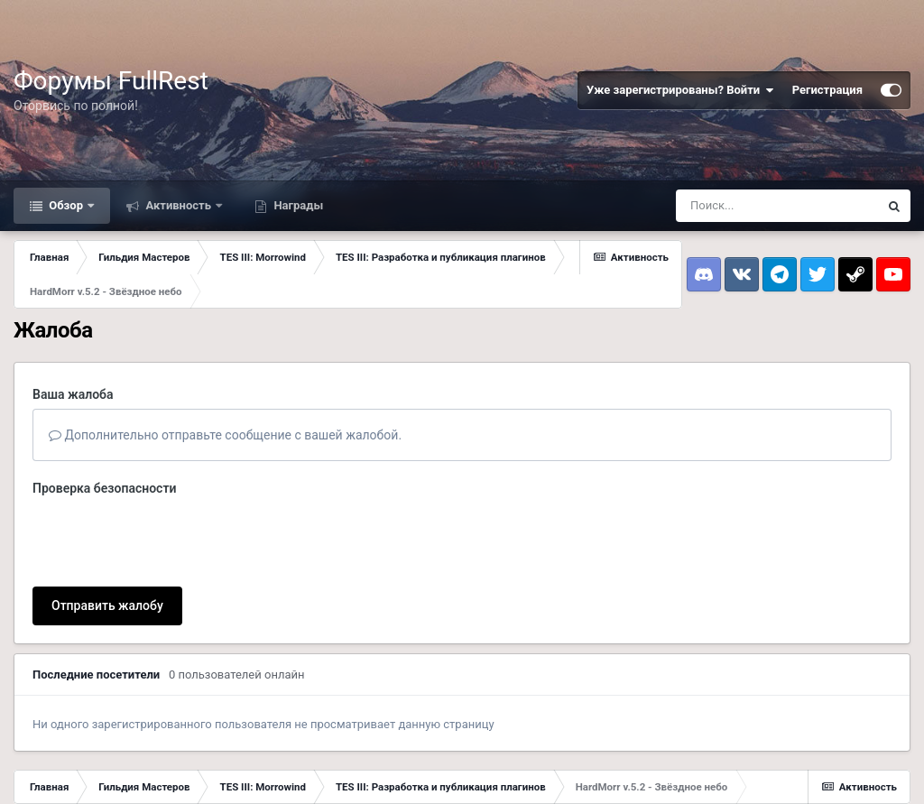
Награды (297, 205)
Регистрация (827, 90)
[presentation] (169, 538)
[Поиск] (777, 205)
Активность (178, 205)
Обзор (66, 205)
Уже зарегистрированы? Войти (680, 90)
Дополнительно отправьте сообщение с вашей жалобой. (225, 435)
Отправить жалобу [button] (107, 605)
